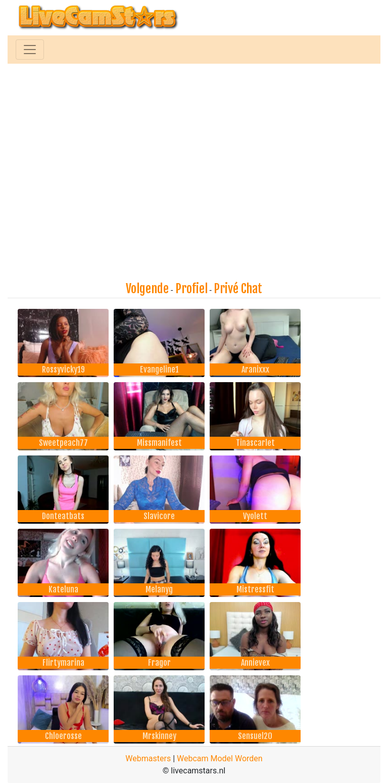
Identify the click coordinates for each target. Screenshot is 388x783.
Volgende (147, 288)
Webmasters (148, 758)
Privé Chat (238, 288)
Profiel (191, 288)
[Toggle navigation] (30, 49)
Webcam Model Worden (220, 758)
